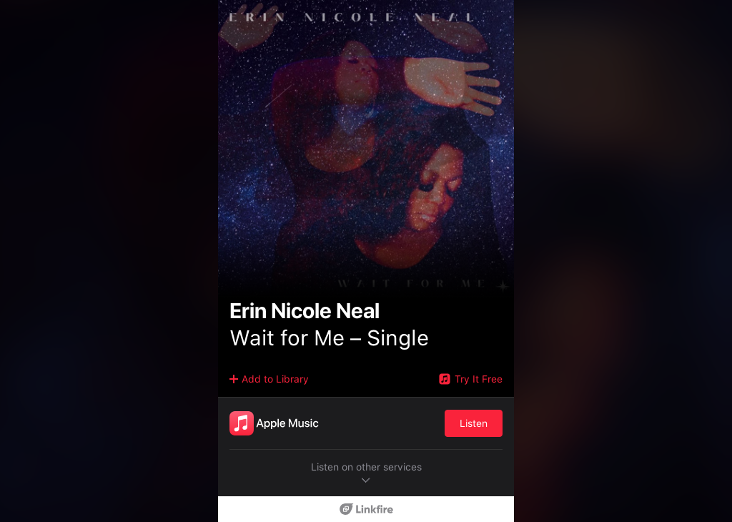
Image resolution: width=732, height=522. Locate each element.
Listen (474, 423)
